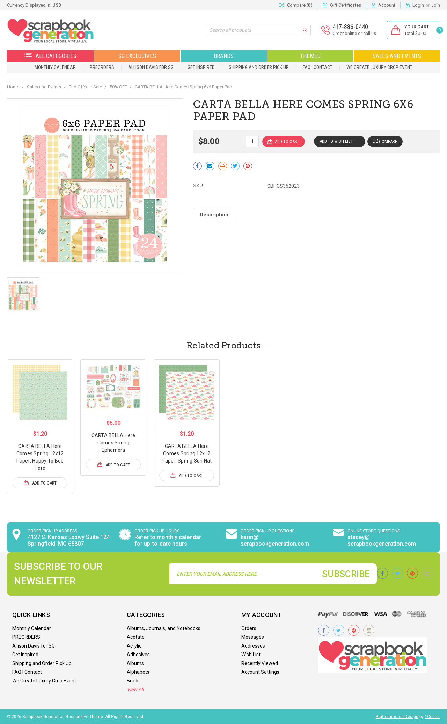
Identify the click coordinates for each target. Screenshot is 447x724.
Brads (133, 681)
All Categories (50, 55)
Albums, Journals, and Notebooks (163, 628)
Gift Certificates (345, 5)
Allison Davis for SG (151, 67)
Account (386, 5)
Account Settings (260, 672)
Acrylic (134, 646)
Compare (385, 141)
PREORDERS (102, 67)
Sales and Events (397, 55)
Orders (248, 628)
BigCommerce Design (397, 716)
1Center (432, 716)
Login (418, 5)
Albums (135, 663)
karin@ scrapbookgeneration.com (275, 540)
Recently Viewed (259, 663)
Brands (224, 55)
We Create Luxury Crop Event (379, 67)
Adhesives (138, 654)
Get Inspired (201, 67)
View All (135, 689)
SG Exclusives (137, 55)
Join (435, 5)
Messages (252, 637)
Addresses (253, 646)
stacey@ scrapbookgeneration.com (381, 540)
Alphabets (138, 672)
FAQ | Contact (317, 67)
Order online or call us (354, 33)
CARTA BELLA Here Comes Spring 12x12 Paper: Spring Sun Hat (187, 453)
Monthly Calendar (55, 67)
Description (214, 215)
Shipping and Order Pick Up (259, 67)
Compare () (295, 5)
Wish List (251, 654)
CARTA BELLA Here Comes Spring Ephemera (113, 443)
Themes (310, 55)
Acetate (136, 637)
